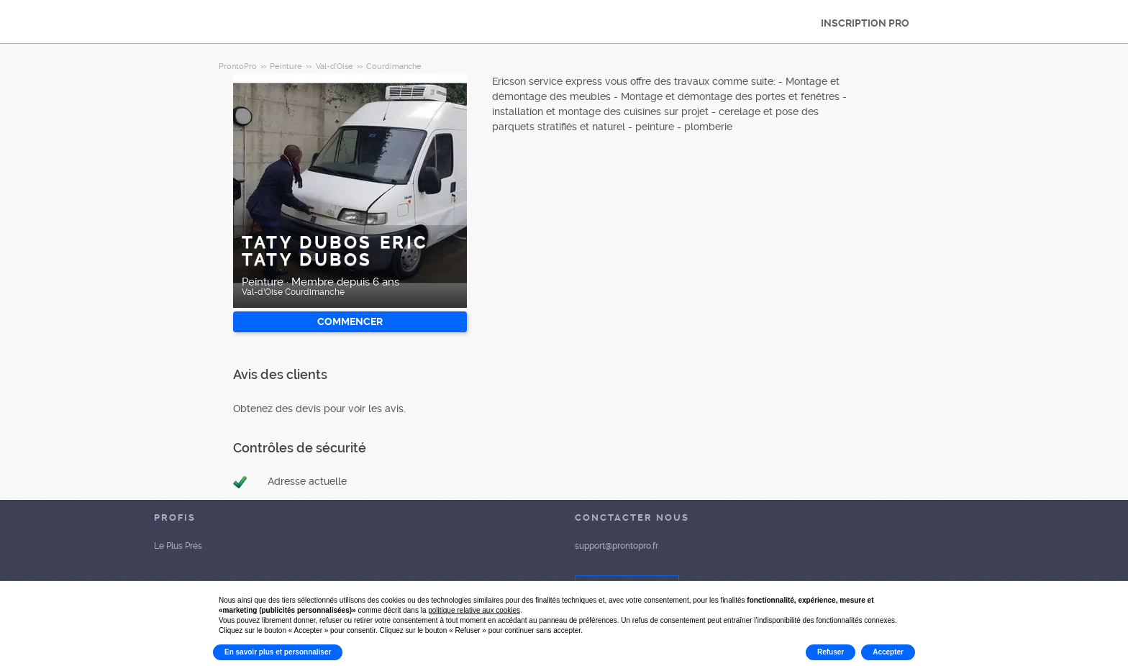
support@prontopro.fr (616, 546)
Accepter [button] (888, 652)
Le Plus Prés (178, 546)
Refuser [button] (830, 652)
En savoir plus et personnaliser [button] (277, 652)
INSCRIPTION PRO (865, 23)
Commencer (350, 321)
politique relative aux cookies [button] (474, 610)
